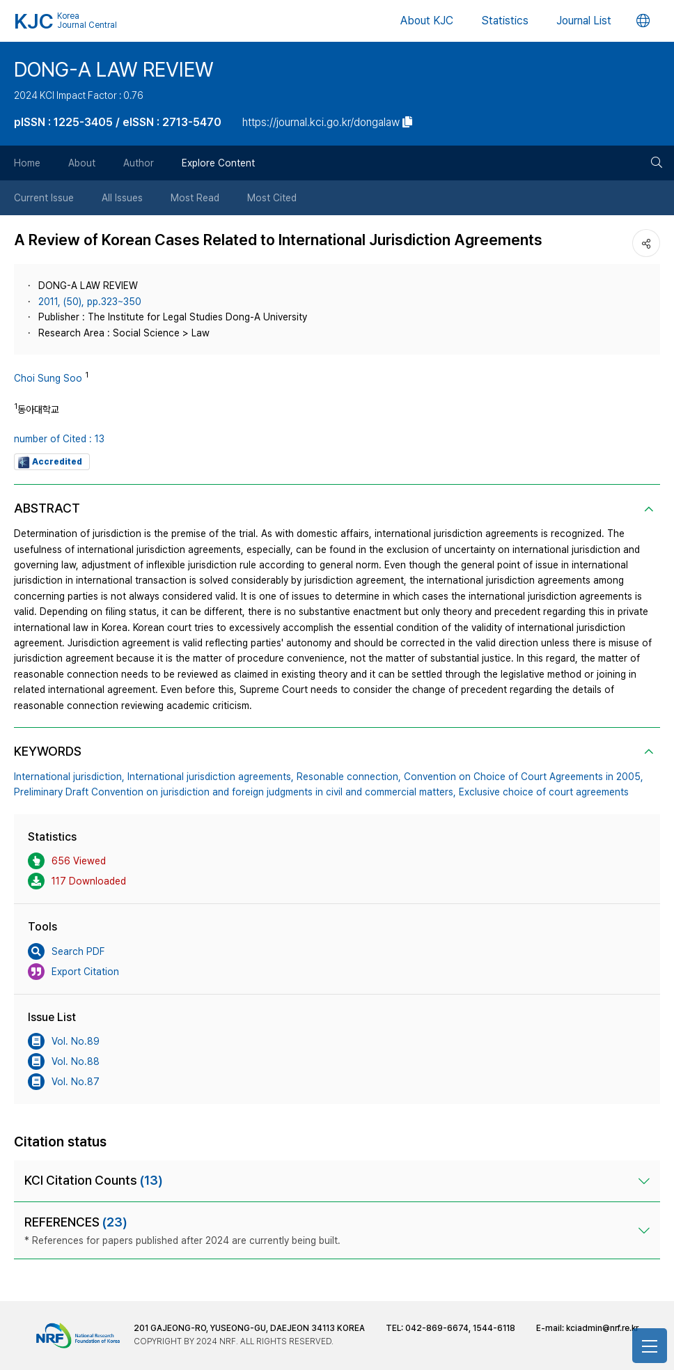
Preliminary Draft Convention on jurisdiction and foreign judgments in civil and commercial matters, (235, 791)
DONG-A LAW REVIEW (114, 69)
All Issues (122, 197)
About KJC (426, 20)
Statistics (504, 20)
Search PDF (66, 951)
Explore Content (218, 163)
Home (27, 163)
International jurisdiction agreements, (210, 776)
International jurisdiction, (69, 776)
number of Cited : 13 (59, 438)
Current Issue (44, 197)
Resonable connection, (349, 776)
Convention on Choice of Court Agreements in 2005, (523, 776)
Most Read (195, 197)
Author (138, 163)
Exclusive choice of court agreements (544, 791)
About (81, 163)
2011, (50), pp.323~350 (89, 301)
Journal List (583, 20)
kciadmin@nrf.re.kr (602, 1328)
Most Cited (272, 197)
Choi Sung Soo (48, 378)
